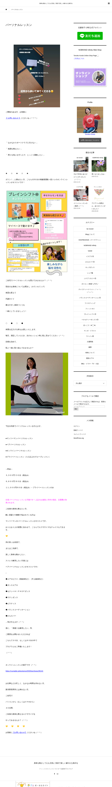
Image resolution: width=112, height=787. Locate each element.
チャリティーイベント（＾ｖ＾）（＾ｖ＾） (90, 290)
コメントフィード (80, 434)
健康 (90, 347)
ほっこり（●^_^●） (90, 325)
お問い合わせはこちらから (90, 140)
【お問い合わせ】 (20, 732)
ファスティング (90, 303)
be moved (90, 229)
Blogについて (90, 234)
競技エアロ (90, 358)
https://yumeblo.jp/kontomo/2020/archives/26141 (24, 671)
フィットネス (90, 309)
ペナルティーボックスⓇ (90, 319)
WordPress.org (79, 438)
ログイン (77, 426)
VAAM (90, 251)
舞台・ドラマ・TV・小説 (90, 364)
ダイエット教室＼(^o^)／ (90, 284)
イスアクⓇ (90, 256)
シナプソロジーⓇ (90, 278)
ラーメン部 (90, 336)
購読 (76, 409)
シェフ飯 (90, 273)
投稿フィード (78, 430)
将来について (90, 352)
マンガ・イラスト (90, 331)
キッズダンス (90, 267)
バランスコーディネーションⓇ (90, 298)
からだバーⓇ (90, 262)
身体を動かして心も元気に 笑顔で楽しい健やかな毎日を (56, 3)
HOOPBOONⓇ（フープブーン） (90, 240)
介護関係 (90, 342)
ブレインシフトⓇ (90, 314)
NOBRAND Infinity (90, 245)
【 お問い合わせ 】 (13, 118)
